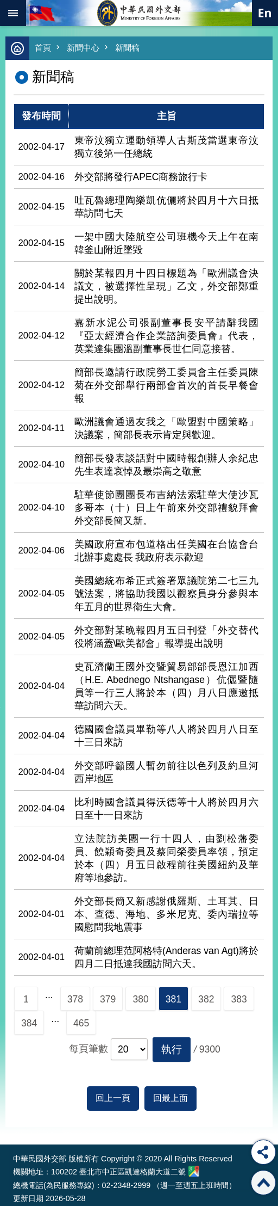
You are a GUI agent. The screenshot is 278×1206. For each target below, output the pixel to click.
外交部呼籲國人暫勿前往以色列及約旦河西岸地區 (166, 772)
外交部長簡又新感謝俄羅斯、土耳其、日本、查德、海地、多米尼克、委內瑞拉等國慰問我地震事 (166, 914)
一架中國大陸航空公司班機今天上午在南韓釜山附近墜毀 (166, 243)
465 (81, 1023)
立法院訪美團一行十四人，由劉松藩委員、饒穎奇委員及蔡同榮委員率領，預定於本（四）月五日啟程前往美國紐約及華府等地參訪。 (166, 858)
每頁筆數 (88, 1048)
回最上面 (170, 1098)
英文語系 (265, 13)
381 (173, 999)
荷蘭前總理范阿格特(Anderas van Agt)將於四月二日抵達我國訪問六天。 (166, 957)
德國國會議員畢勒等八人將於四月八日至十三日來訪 (166, 736)
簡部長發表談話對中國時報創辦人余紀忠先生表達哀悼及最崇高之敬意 (166, 465)
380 (140, 999)
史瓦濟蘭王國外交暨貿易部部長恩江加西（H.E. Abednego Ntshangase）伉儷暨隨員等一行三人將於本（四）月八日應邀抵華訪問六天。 (166, 686)
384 (29, 1023)
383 (239, 999)
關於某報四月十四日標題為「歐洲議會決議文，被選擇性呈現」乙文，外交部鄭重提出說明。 (166, 286)
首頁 (43, 47)
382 (206, 999)
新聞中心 (83, 47)
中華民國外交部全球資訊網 (139, 13)
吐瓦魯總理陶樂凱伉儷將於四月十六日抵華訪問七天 (166, 207)
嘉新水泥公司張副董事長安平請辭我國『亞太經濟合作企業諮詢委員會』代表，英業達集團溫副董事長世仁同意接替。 (166, 335)
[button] (172, 1049)
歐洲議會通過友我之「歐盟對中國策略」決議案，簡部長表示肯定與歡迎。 (166, 428)
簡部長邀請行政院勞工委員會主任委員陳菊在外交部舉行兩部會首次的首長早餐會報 (166, 385)
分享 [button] (263, 1152)
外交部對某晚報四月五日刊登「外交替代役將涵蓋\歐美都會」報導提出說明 (166, 637)
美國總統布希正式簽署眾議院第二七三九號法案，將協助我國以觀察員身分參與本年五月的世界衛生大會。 (166, 593)
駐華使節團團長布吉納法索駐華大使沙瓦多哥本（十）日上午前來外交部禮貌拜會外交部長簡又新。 (166, 507)
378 (75, 999)
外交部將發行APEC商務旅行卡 (141, 176)
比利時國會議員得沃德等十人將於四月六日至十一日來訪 (166, 809)
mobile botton (13, 13)
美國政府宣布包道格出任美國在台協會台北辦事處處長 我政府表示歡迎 (166, 551)
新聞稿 (127, 47)
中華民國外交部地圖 (193, 1171)
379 (108, 999)
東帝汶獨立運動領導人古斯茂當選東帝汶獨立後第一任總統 (166, 147)
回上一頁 (113, 1098)
